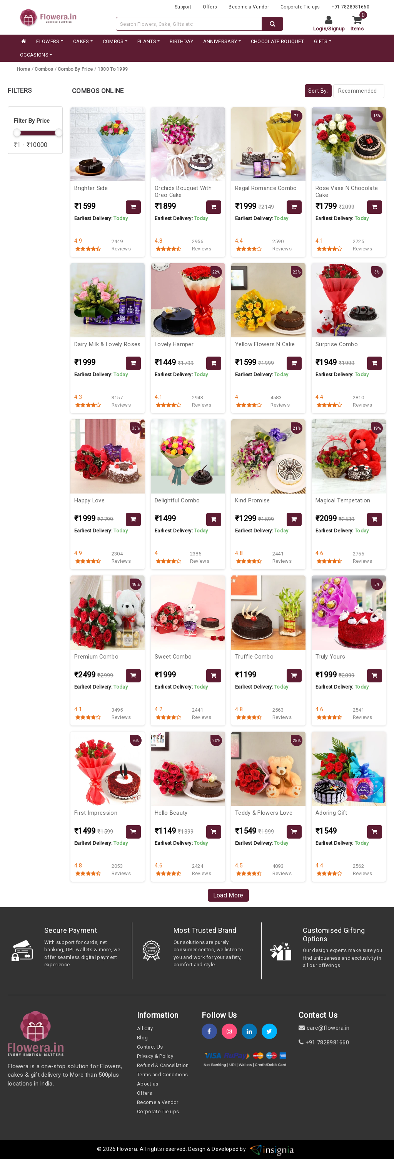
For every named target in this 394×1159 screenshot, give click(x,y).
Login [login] (320, 29)
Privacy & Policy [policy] (155, 1056)
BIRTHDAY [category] (181, 41)
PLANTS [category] (146, 41)
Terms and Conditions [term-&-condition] (162, 1074)
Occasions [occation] (34, 55)
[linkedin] (252, 1031)
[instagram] (232, 1031)
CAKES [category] (81, 41)
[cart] (360, 24)
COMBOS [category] (113, 41)
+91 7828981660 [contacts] (350, 7)
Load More (228, 895)
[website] (48, 16)
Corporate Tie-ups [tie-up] (300, 7)
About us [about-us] (148, 1084)
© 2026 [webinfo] (107, 1149)
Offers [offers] (210, 7)
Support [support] (183, 7)
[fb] (212, 1031)
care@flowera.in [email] (324, 1027)
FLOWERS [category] (47, 41)
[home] (23, 41)
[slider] (17, 132)
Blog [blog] (142, 1038)
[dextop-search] (272, 24)
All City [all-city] (145, 1028)
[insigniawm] (272, 1149)
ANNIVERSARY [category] (220, 41)
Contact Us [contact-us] (150, 1047)
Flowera (127, 1149)
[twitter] (272, 1031)
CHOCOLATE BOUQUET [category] (277, 41)
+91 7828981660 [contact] (324, 1042)
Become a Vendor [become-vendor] (249, 7)
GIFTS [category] (321, 41)
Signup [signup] (336, 29)
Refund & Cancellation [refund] (163, 1065)
